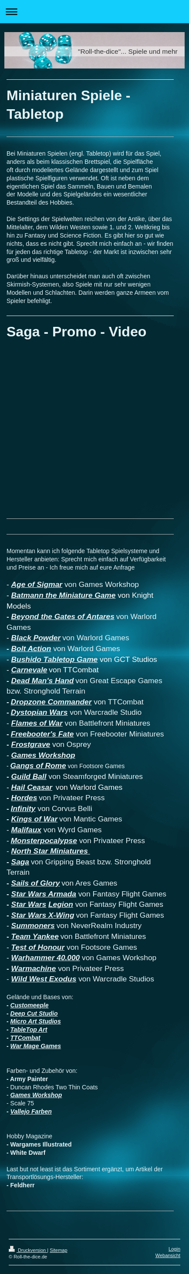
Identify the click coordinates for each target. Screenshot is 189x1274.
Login (174, 1248)
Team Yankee (35, 936)
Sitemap (58, 1250)
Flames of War (37, 723)
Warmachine (33, 968)
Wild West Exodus (44, 978)
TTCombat (25, 1037)
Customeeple (29, 1005)
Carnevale (29, 669)
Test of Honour (38, 947)
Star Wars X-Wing (42, 915)
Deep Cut (24, 1013)
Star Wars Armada (43, 894)
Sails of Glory (35, 883)
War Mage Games (35, 1046)
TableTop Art (28, 1029)
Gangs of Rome (38, 765)
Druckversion (28, 1250)
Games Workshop (43, 755)
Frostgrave (31, 744)
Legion (60, 904)
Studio (48, 1013)
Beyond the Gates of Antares (63, 616)
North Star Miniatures (50, 851)
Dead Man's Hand (42, 680)
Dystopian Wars (39, 712)
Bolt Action (31, 648)
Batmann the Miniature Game (63, 595)
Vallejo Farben (31, 1111)
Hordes (24, 797)
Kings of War (34, 819)
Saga (20, 861)
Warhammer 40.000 (45, 957)
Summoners (33, 925)
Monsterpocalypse (44, 840)
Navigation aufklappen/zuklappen (94, 11)
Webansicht (167, 1255)
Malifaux (26, 829)
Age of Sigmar (36, 584)
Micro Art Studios (35, 1021)
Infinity (23, 808)
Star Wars (29, 904)
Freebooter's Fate (42, 734)
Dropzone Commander (51, 701)
